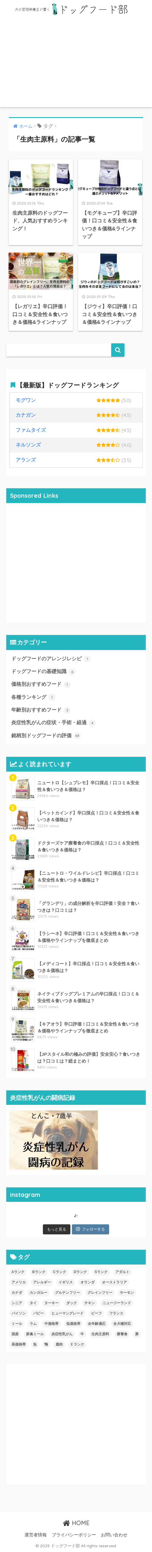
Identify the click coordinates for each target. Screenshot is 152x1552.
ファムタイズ (31, 430)
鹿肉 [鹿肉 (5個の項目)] (59, 1344)
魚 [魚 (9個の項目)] (35, 1344)
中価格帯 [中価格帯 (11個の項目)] (51, 1324)
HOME (76, 1523)
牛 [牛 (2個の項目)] (82, 1334)
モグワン (26, 400)
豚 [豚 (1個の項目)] (137, 1334)
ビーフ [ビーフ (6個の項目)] (96, 1313)
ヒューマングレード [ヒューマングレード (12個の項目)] (67, 1313)
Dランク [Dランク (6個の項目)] (80, 1272)
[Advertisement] (76, 62)
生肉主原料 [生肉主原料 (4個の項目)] (100, 1334)
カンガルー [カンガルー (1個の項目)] (38, 1293)
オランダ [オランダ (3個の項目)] (87, 1282)
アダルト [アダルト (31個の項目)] (122, 1272)
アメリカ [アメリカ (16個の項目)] (19, 1282)
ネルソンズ (28, 445)
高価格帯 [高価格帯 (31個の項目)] (19, 1344)
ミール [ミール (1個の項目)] (17, 1324)
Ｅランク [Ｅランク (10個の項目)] (77, 1344)
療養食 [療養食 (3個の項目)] (122, 1334)
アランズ (26, 460)
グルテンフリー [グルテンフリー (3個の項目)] (67, 1293)
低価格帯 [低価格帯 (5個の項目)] (73, 1324)
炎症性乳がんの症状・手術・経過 (53, 723)
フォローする (90, 1229)
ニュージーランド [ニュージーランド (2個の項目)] (117, 1303)
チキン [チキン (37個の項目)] (89, 1303)
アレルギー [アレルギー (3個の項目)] (42, 1282)
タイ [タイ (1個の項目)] (33, 1303)
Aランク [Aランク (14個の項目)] (18, 1272)
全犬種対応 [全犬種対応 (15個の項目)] (122, 1324)
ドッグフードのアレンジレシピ (51, 658)
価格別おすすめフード (41, 684)
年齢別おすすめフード (41, 710)
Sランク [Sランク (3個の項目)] (101, 1272)
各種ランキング (33, 697)
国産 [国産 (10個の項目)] (15, 1334)
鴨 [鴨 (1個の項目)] (46, 1344)
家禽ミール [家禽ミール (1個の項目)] (35, 1334)
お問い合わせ (114, 1534)
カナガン (26, 415)
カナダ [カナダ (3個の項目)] (17, 1293)
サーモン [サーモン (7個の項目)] (127, 1293)
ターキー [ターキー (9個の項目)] (51, 1303)
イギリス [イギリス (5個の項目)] (66, 1282)
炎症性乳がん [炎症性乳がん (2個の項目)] (62, 1334)
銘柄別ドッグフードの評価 (46, 735)
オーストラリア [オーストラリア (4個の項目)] (114, 1282)
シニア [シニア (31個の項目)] (17, 1303)
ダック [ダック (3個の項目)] (71, 1303)
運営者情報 (36, 1534)
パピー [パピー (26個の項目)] (38, 1313)
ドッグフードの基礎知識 (43, 671)
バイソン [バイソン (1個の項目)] (19, 1313)
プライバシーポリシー (74, 1534)
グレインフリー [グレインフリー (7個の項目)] (100, 1293)
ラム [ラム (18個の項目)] (33, 1324)
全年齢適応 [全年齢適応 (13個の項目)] (97, 1324)
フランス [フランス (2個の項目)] (116, 1313)
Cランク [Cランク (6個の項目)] (59, 1272)
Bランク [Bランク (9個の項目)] (39, 1272)
